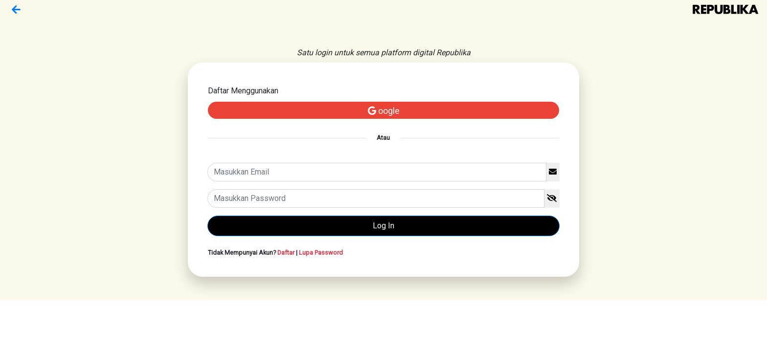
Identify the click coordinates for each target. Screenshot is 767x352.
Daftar (285, 252)
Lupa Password (321, 252)
